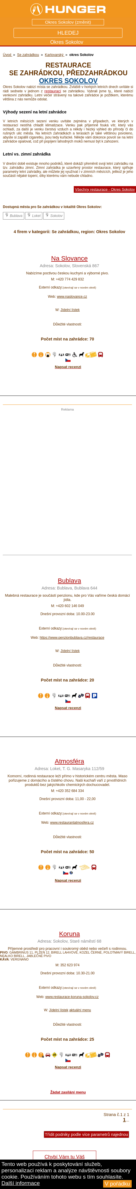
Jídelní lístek (70, 310)
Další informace (20, 1183)
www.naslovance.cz (72, 297)
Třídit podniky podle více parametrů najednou (86, 1134)
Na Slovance (69, 258)
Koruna (69, 933)
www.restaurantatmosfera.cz (72, 823)
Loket (34, 215)
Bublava (13, 215)
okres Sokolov (68, 81)
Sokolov (54, 215)
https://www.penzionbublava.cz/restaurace (72, 638)
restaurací (52, 91)
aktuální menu (80, 1010)
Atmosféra (69, 761)
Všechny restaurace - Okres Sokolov (105, 189)
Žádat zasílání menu (68, 1092)
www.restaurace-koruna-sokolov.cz (72, 997)
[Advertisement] (68, 479)
